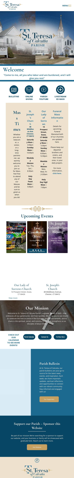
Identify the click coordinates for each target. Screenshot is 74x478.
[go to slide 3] (38, 250)
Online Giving (29, 97)
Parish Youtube (43, 97)
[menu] (69, 5)
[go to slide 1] (33, 250)
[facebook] (37, 460)
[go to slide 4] (41, 250)
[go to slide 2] (35, 250)
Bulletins (14, 96)
